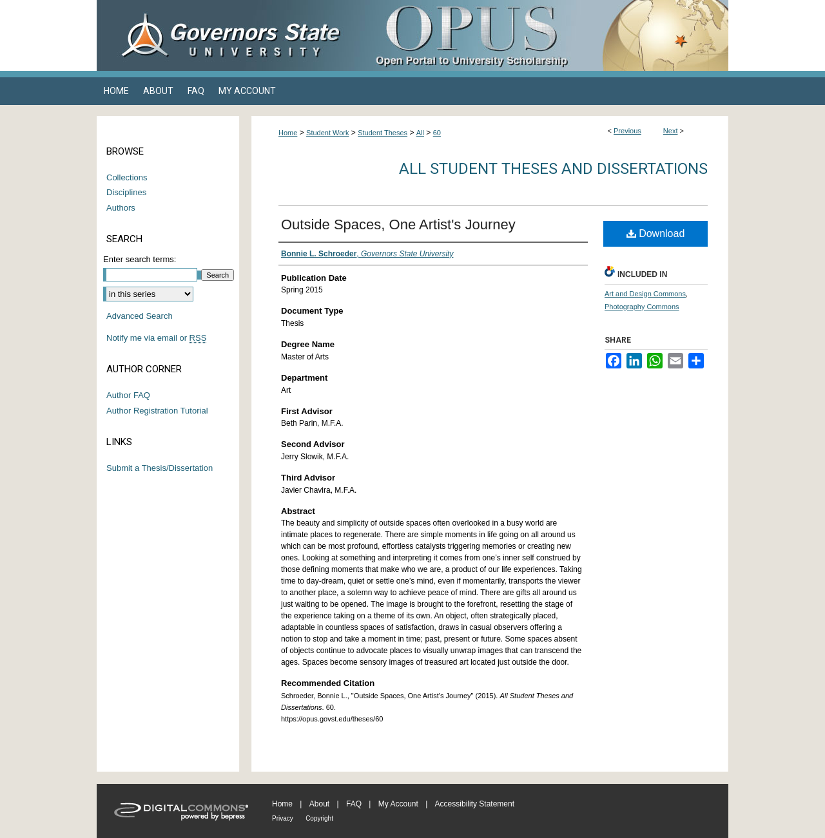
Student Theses (382, 133)
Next (670, 131)
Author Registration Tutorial (157, 410)
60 (437, 133)
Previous (627, 131)
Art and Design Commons (645, 294)
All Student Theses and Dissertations (553, 169)
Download (655, 233)
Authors (120, 208)
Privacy (282, 818)
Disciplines (126, 192)
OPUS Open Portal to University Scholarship (541, 35)
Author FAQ (128, 395)
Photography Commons (642, 306)
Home (287, 133)
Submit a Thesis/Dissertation (159, 468)
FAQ (354, 803)
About (319, 803)
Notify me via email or (156, 338)
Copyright (319, 818)
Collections (127, 177)
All (420, 133)
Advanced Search (139, 316)
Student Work (327, 133)
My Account (398, 803)
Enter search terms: (139, 259)
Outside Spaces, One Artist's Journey (398, 224)
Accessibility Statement (474, 803)
